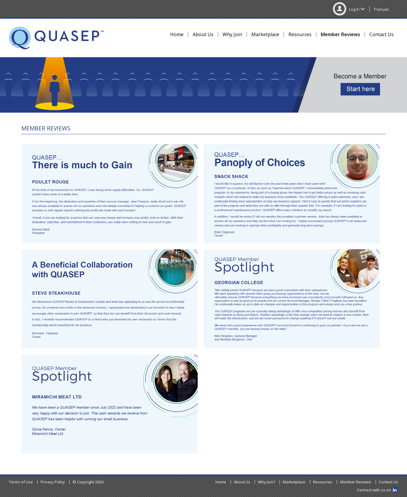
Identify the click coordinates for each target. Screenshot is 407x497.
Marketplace (265, 34)
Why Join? (266, 482)
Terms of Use (21, 482)
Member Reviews (340, 34)
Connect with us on (377, 490)
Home (176, 34)
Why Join (232, 34)
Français (381, 9)
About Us (203, 34)
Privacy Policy (53, 482)
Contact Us (381, 34)
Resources (300, 34)
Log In (349, 9)
